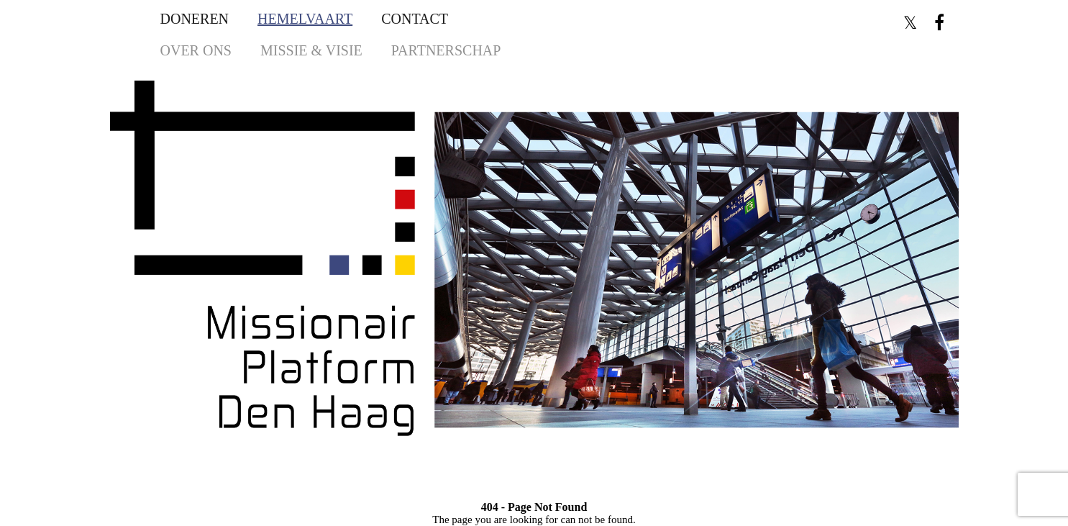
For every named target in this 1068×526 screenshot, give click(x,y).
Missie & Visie (311, 50)
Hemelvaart (304, 19)
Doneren (194, 19)
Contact (414, 19)
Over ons (196, 50)
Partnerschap (446, 50)
